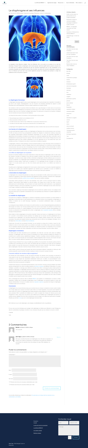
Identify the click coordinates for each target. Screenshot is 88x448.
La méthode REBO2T (40, 2)
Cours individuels (70, 2)
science (41, 13)
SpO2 (68, 122)
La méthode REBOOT (38, 428)
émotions (69, 81)
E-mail (10, 374)
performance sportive (71, 98)
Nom (10, 370)
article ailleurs (18, 220)
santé (68, 115)
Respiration (36, 13)
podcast (68, 100)
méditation (69, 94)
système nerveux (70, 128)
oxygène (68, 96)
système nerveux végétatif (28, 178)
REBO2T (34, 278)
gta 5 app (18, 336)
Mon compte (79, 2)
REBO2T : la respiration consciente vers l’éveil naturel (72, 28)
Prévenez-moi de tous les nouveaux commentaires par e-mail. (23, 382)
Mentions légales (37, 433)
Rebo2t (68, 105)
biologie (21, 13)
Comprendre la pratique (29, 13)
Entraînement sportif (71, 84)
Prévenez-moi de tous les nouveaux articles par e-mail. (22, 384)
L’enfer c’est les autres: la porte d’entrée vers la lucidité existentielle (72, 16)
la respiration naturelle (47, 210)
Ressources (60, 2)
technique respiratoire (71, 134)
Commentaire (12, 354)
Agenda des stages (51, 2)
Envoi (76, 437)
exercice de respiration (72, 86)
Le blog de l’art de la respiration (41, 425)
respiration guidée (70, 111)
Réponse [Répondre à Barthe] (59, 328)
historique (69, 88)
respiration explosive (38, 282)
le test (20, 298)
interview (69, 90)
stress (68, 124)
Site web (11, 378)
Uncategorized (70, 138)
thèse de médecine (30, 220)
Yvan (12, 13)
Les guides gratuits (38, 430)
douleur (68, 79)
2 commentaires (47, 13)
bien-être (69, 71)
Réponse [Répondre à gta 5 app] (59, 337)
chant (68, 75)
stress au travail (70, 126)
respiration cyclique (71, 109)
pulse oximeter (70, 103)
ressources (69, 113)
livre (67, 92)
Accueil (35, 422)
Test (68, 136)
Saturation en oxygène (72, 117)
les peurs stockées (39, 266)
